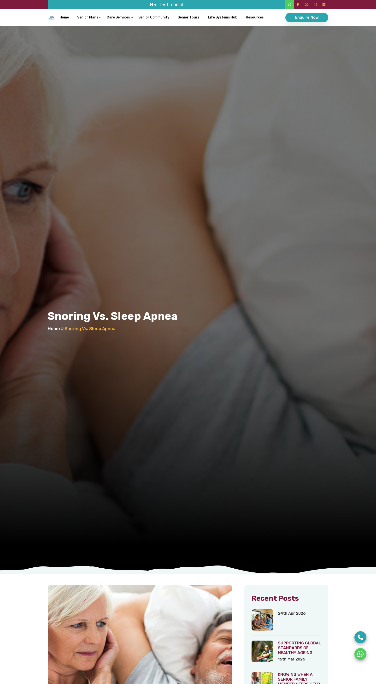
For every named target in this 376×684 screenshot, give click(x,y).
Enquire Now (307, 17)
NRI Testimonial (166, 4)
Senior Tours (189, 17)
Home (64, 17)
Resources (255, 17)
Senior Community (153, 17)
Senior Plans (87, 17)
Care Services (118, 17)
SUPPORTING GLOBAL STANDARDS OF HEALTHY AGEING (299, 648)
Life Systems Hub (222, 17)
